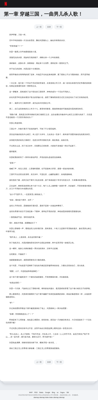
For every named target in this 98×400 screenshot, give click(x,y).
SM (67, 392)
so (57, 392)
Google (47, 392)
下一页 (59, 27)
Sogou (62, 392)
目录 (49, 27)
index (47, 397)
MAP (31, 392)
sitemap (36, 397)
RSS (36, 392)
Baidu (41, 392)
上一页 (39, 27)
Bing (53, 392)
